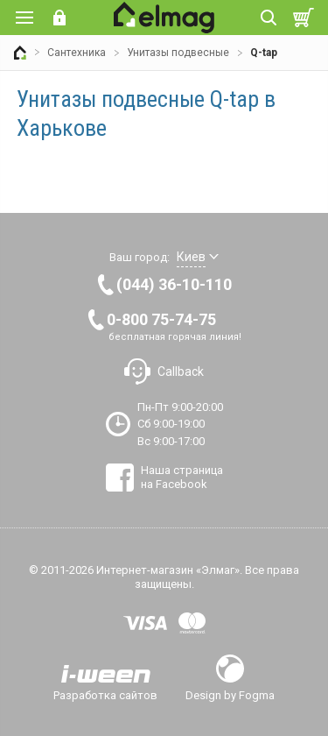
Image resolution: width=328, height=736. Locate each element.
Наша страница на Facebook (182, 477)
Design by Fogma (230, 695)
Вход (59, 17)
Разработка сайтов (105, 695)
